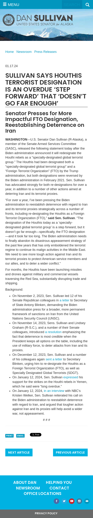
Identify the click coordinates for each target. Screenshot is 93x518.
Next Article (19, 452)
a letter (64, 300)
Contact (59, 488)
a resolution (53, 332)
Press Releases (45, 52)
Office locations (42, 493)
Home (9, 52)
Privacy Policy (46, 513)
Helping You (59, 482)
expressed (70, 377)
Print (9, 435)
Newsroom (24, 52)
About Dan (24, 482)
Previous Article (70, 452)
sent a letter (54, 359)
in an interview (54, 391)
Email (20, 435)
